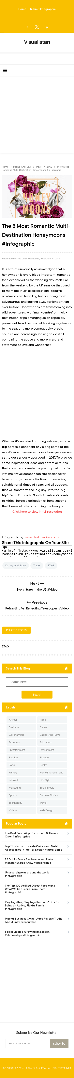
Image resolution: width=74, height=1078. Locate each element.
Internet (13, 780)
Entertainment (17, 750)
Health (43, 765)
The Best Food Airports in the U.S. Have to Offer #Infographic (32, 835)
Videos (13, 810)
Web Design (46, 810)
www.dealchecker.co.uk (42, 537)
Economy (14, 742)
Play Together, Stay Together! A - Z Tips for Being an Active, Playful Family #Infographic (32, 905)
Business (14, 727)
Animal (13, 719)
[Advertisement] (37, 116)
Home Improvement (51, 772)
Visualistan (41, 1068)
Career (44, 727)
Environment (47, 750)
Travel (36, 565)
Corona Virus (16, 734)
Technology (15, 802)
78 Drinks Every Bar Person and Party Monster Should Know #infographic (29, 861)
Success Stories (49, 795)
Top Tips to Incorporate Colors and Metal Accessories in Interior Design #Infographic (33, 848)
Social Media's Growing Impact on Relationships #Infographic (27, 933)
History (13, 772)
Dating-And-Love (15, 565)
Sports (13, 795)
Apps (43, 719)
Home (22, 9)
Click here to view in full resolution (37, 512)
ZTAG (51, 565)
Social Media (47, 787)
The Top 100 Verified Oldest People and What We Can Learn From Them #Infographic (30, 889)
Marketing (15, 787)
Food (12, 765)
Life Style (45, 780)
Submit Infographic (43, 9)
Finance (44, 757)
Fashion (13, 757)
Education (45, 742)
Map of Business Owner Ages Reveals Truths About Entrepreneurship (33, 920)
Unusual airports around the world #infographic (27, 874)
